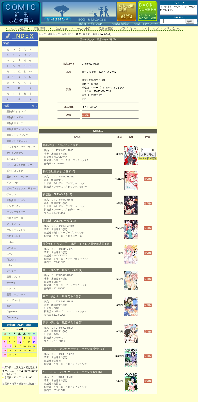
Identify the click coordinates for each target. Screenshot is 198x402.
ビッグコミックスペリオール (22, 188)
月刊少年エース (15, 218)
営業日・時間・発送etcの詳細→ (19, 383)
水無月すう (68, 34)
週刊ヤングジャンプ (17, 135)
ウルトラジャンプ (16, 230)
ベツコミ (11, 288)
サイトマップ (150, 28)
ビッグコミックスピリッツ (21, 147)
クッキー (11, 270)
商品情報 (39, 28)
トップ (42, 34)
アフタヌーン (14, 224)
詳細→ (29, 324)
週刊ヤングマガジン (17, 141)
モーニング (12, 158)
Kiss (9, 306)
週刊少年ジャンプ (16, 111)
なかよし (11, 247)
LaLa (9, 265)
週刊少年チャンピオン (18, 129)
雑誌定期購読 (120, 23)
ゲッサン (11, 194)
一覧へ (33, 106)
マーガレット (14, 300)
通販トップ (54, 34)
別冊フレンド (14, 276)
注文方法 (61, 28)
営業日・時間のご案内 (94, 23)
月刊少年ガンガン (16, 200)
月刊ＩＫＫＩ (14, 235)
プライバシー (128, 28)
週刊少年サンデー (16, 123)
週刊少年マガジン (16, 117)
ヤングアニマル (15, 153)
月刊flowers (13, 311)
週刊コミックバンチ (17, 176)
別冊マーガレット (16, 294)
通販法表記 (106, 28)
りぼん (10, 241)
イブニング (12, 182)
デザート (11, 282)
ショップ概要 (17, 28)
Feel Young (12, 317)
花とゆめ (11, 259)
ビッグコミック (15, 170)
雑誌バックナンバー (146, 23)
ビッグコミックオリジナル (21, 164)
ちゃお (10, 253)
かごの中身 (84, 28)
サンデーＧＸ (14, 206)
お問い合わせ (172, 28)
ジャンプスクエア (16, 212)
